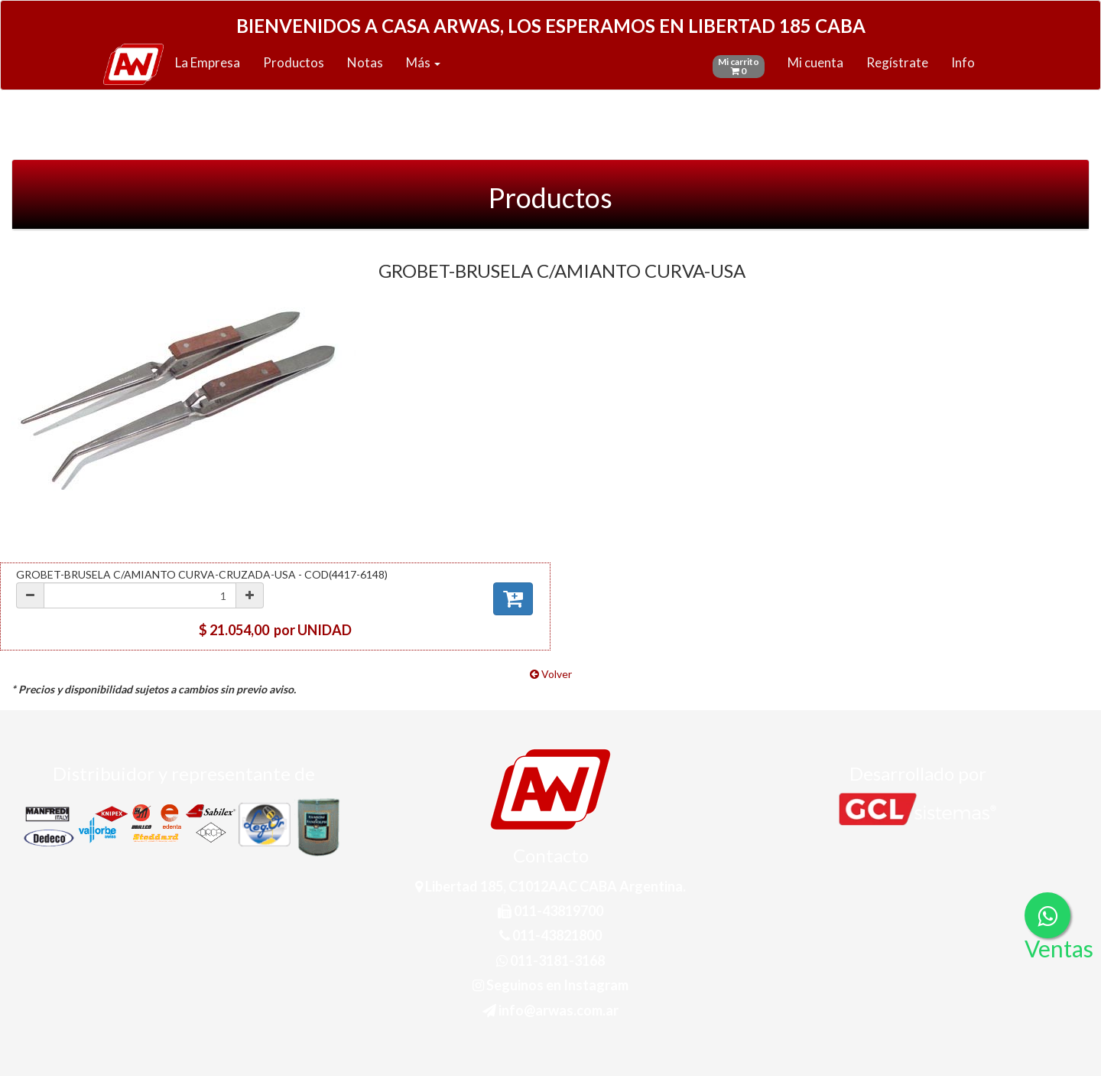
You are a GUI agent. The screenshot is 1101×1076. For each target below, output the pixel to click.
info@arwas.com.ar (550, 1010)
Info (963, 62)
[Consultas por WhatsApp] (1047, 915)
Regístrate (897, 62)
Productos (293, 62)
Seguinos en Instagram (550, 985)
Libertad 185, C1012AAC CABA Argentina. (550, 886)
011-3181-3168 (550, 960)
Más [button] (423, 62)
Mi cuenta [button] (815, 62)
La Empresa (207, 62)
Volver (551, 673)
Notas (365, 62)
